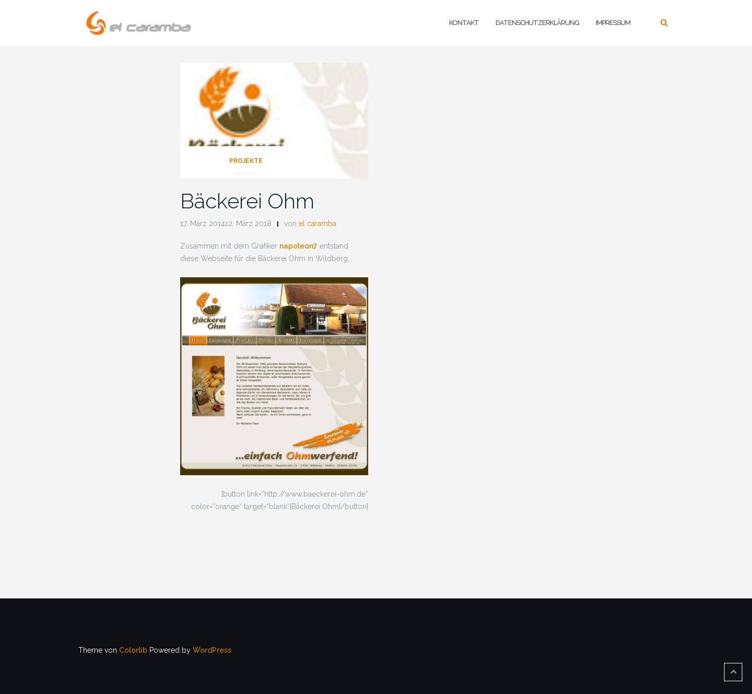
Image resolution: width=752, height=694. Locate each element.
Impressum (613, 23)
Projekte (246, 160)
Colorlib (133, 650)
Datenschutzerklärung (537, 23)
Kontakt (464, 23)
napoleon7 (298, 246)
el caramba (317, 223)
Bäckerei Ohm (247, 201)
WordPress (212, 650)
